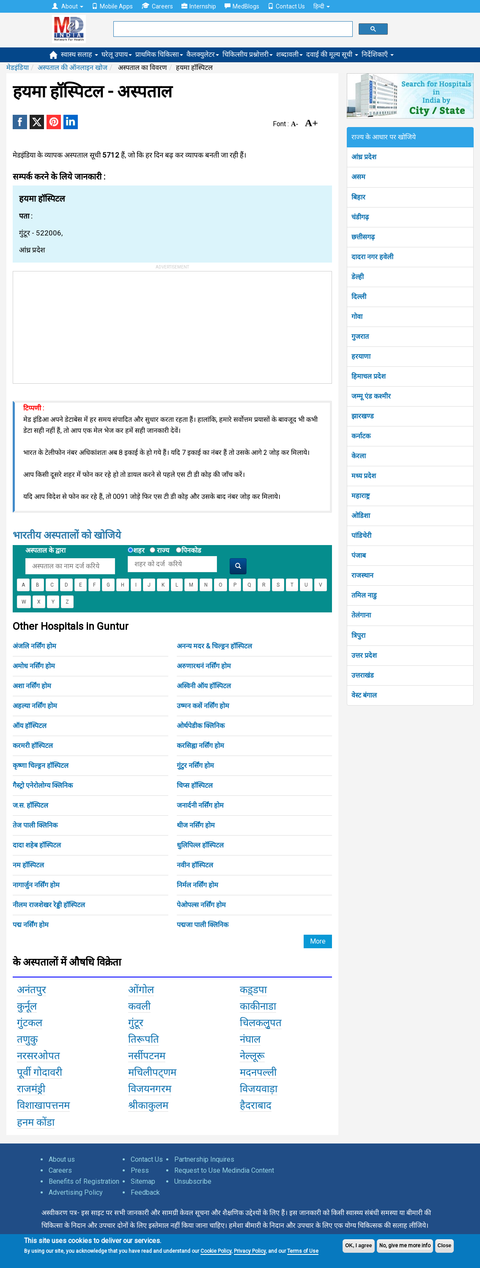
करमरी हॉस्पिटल (33, 746)
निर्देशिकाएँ (378, 54)
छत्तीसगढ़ (363, 237)
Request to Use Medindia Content (224, 1170)
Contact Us (286, 6)
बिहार (358, 197)
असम (358, 177)
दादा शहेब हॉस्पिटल (37, 845)
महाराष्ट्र (360, 496)
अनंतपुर (31, 990)
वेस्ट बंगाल (364, 695)
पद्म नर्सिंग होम (31, 925)
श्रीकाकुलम (148, 1105)
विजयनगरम (149, 1089)
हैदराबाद (256, 1105)
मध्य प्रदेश (363, 476)
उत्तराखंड (362, 675)
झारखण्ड (362, 416)
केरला (358, 456)
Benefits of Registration (84, 1181)
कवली (139, 1006)
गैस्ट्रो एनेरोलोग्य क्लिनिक (43, 785)
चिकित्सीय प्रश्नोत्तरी (247, 54)
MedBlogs (242, 6)
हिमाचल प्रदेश (368, 376)
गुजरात (360, 336)
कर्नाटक (360, 436)
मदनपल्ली (258, 1072)
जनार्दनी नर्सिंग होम (200, 805)
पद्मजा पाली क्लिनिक (202, 925)
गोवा (356, 317)
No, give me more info (405, 1246)
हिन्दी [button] (321, 6)
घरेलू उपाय (116, 54)
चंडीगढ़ (360, 217)
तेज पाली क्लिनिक (35, 825)
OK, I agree (358, 1246)
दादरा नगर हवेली (372, 257)
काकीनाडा (258, 1006)
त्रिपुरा (358, 635)
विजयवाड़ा (258, 1089)
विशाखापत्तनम (43, 1105)
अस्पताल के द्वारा (45, 550)
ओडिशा (360, 516)
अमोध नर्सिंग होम (34, 666)
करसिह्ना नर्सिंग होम (200, 746)
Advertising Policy (76, 1192)
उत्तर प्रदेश (364, 655)
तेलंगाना (361, 615)
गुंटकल (29, 1023)
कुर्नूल (27, 1006)
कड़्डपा (253, 990)
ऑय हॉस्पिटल (30, 726)
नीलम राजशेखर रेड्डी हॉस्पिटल (49, 905)
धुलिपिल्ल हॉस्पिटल (200, 845)
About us (62, 1159)
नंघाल (250, 1039)
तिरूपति (143, 1039)
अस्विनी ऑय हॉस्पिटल (204, 686)
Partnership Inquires (204, 1159)
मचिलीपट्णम (152, 1072)
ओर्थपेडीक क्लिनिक (201, 726)
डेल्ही (357, 277)
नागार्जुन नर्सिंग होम (36, 885)
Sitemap (143, 1181)
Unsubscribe (192, 1181)
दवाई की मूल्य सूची (332, 54)
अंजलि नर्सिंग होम (34, 646)
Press (140, 1170)
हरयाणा (360, 356)
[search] (232, 29)
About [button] (67, 6)
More (318, 941)
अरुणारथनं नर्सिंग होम (204, 666)
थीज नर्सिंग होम (196, 825)
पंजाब (358, 555)
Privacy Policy (250, 1251)
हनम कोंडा (36, 1122)
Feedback (145, 1192)
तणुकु (27, 1039)
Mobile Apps (112, 6)
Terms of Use (302, 1251)
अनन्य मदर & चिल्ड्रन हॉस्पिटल (214, 646)
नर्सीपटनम (146, 1056)
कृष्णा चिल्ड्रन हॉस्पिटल (41, 765)
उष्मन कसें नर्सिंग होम (203, 706)
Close (445, 1246)
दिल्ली (358, 297)
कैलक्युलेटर (203, 54)
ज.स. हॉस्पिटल (30, 805)
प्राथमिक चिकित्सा (159, 54)
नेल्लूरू (252, 1056)
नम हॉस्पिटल (28, 865)
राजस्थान (362, 575)
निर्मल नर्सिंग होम (197, 885)
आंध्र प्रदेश (363, 157)
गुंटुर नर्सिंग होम (195, 765)
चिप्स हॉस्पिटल (195, 785)
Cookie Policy (215, 1251)
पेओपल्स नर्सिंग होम (201, 905)
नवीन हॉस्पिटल (195, 865)
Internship (198, 6)
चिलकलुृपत (261, 1023)
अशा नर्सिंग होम (32, 686)
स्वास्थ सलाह (79, 54)
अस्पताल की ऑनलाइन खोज (72, 68)
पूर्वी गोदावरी (39, 1072)
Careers (157, 6)
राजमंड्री (31, 1089)
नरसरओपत (38, 1056)
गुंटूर (135, 1023)
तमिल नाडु (364, 595)
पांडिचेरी (361, 536)
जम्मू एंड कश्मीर (371, 396)
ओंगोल (141, 990)
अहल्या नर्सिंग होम (35, 706)
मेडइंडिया (17, 68)
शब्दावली (289, 54)
